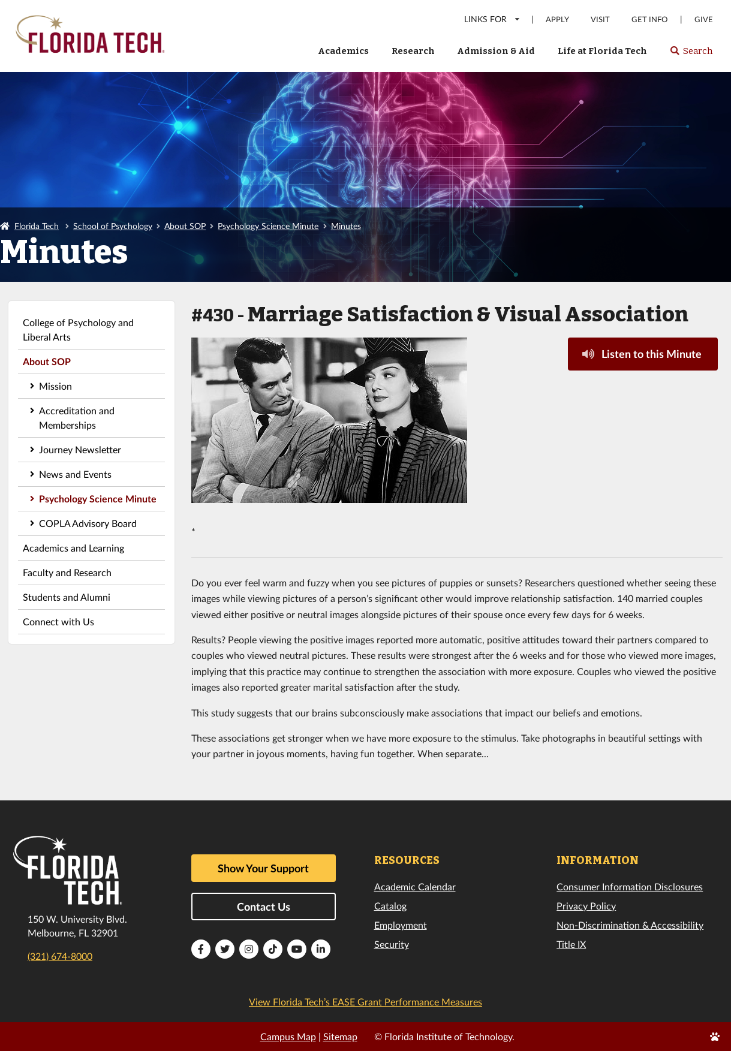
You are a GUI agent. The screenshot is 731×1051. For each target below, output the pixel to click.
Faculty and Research (67, 572)
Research (413, 51)
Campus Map (288, 1036)
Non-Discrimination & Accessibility (629, 924)
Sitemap (340, 1036)
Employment (400, 924)
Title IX (571, 944)
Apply (557, 19)
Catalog (390, 905)
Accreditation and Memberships (77, 417)
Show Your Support (263, 868)
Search (691, 55)
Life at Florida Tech (602, 51)
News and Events (75, 474)
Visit (600, 19)
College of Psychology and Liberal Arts (78, 329)
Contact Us (263, 906)
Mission (55, 386)
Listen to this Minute (642, 353)
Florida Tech (36, 226)
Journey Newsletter (80, 449)
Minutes (346, 226)
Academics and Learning (73, 547)
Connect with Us (58, 621)
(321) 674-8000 (60, 956)
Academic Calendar (415, 886)
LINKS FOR (492, 19)
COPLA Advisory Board (88, 523)
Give (703, 19)
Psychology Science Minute (268, 226)
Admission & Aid (496, 51)
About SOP (185, 226)
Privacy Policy (586, 905)
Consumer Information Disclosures (629, 886)
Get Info (649, 19)
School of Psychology (112, 226)
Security (391, 944)
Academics (343, 51)
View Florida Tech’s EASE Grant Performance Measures (365, 1001)
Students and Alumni (66, 597)
